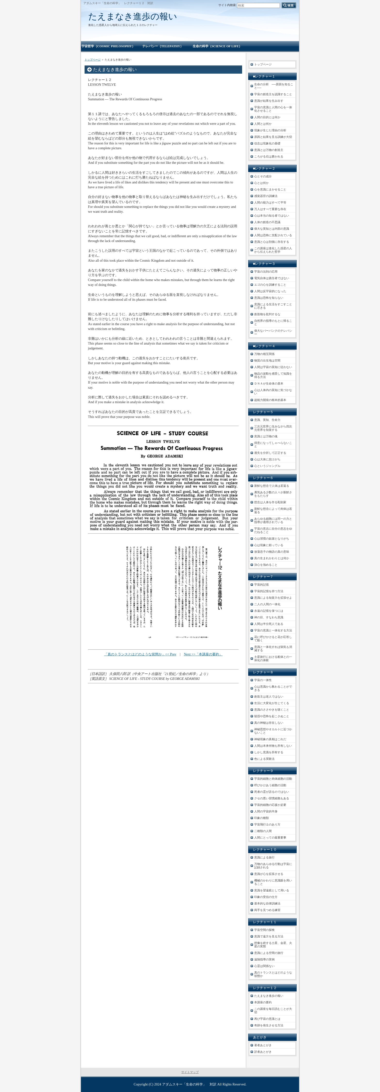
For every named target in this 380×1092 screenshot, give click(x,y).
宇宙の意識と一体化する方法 (273, 630)
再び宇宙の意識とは (267, 1019)
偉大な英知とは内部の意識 (271, 228)
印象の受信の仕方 (265, 897)
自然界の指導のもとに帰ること (273, 322)
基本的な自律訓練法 (267, 903)
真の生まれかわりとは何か (271, 558)
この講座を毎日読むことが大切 (273, 1010)
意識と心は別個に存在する (271, 242)
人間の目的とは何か (267, 117)
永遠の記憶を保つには (268, 611)
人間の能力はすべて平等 (270, 202)
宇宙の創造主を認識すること (273, 94)
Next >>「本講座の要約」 (203, 654)
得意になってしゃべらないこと (273, 444)
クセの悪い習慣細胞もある (271, 798)
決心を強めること (265, 564)
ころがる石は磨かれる (268, 156)
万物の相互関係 (264, 354)
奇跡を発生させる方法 (268, 1025)
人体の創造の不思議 (267, 222)
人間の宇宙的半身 (265, 811)
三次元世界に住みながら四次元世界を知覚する (273, 428)
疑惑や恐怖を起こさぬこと (271, 716)
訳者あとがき (263, 1051)
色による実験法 (264, 759)
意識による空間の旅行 (268, 953)
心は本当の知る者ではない (271, 215)
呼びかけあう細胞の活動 (270, 785)
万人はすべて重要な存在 (270, 209)
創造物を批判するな (267, 314)
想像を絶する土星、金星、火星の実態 (273, 944)
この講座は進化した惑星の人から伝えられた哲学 (273, 250)
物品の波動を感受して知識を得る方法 (273, 375)
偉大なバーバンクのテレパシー (273, 332)
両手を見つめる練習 (267, 910)
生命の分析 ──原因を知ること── (273, 86)
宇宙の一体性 (263, 680)
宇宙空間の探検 (264, 930)
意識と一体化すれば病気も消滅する (273, 648)
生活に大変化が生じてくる (271, 703)
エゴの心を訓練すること (270, 284)
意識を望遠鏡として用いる (271, 890)
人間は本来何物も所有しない (273, 745)
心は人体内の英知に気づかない (273, 391)
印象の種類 (261, 818)
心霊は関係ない (264, 966)
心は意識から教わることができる (273, 688)
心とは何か (261, 183)
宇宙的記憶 (261, 584)
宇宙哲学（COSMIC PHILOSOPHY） (108, 46)
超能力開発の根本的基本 (270, 400)
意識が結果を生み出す (268, 100)
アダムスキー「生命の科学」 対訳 (189, 1084)
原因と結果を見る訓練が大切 (273, 137)
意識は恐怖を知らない (268, 297)
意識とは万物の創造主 (268, 150)
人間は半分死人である (268, 624)
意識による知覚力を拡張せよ (273, 597)
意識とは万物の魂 (265, 436)
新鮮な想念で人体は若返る (271, 485)
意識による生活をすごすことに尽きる (273, 306)
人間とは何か (263, 124)
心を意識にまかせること (270, 189)
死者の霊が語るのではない (271, 791)
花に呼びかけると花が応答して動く (273, 638)
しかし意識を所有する (268, 752)
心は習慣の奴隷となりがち (271, 538)
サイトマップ (190, 1072)
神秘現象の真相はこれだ (270, 739)
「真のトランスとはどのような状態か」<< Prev (140, 654)
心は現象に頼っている (268, 545)
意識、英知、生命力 (267, 420)
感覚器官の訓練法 (265, 196)
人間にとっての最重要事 (270, 837)
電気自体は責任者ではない (271, 278)
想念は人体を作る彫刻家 (270, 502)
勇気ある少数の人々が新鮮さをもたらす (273, 494)
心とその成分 (263, 176)
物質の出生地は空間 (267, 360)
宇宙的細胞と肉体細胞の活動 (273, 778)
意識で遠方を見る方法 (268, 936)
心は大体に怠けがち (267, 459)
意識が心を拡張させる (268, 874)
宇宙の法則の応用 (265, 271)
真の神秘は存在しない (268, 722)
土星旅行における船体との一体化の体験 (273, 658)
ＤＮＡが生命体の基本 (268, 383)
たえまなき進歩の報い (132, 16)
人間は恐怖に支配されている (273, 235)
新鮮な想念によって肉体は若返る (273, 510)
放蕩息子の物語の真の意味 (271, 551)
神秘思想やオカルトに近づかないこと (273, 731)
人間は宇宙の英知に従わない (273, 367)
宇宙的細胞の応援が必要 (270, 805)
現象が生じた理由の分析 (270, 130)
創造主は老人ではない (268, 696)
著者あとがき (263, 1045)
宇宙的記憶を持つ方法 (268, 591)
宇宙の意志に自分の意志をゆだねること (273, 530)
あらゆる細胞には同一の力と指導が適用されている (273, 520)
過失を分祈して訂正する (270, 453)
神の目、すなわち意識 (268, 617)
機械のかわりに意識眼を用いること (273, 882)
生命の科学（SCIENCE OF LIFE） (217, 46)
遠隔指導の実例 (264, 959)
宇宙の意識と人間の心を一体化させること (273, 109)
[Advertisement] (163, 713)
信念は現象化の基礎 (267, 143)
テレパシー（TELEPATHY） (162, 46)
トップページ (93, 59)
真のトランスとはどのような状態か (273, 974)
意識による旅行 (264, 857)
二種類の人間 (263, 831)
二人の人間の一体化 (267, 604)
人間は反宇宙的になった (270, 291)
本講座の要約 (263, 1002)
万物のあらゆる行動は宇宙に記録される (273, 865)
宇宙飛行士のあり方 (267, 824)
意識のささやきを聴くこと (271, 709)
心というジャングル (267, 466)
